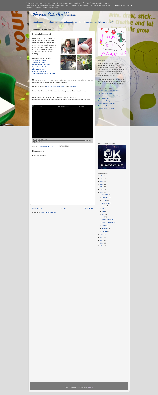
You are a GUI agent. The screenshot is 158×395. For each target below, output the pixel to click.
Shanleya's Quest (38, 69)
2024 (102, 181)
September (105, 203)
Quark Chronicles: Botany (41, 67)
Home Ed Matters (54, 15)
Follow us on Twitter (104, 106)
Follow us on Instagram (105, 101)
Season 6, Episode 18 (108, 222)
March (104, 225)
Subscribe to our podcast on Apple (109, 91)
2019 (102, 234)
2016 (102, 243)
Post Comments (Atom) (48, 212)
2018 (102, 237)
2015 (102, 246)
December (105, 195)
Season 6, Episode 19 (108, 219)
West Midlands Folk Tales (41, 65)
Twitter (63, 86)
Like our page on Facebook (106, 103)
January (104, 231)
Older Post (88, 208)
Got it (129, 5)
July (103, 208)
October (104, 200)
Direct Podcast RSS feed (106, 108)
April (103, 217)
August (104, 206)
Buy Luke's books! (103, 98)
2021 (102, 189)
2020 (102, 192)
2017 (102, 240)
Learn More (120, 5)
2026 (102, 176)
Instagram (56, 86)
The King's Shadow (39, 60)
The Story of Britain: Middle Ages (43, 73)
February (105, 228)
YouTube (49, 86)
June (103, 211)
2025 (102, 178)
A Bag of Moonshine (39, 71)
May (103, 214)
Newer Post (37, 208)
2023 (102, 184)
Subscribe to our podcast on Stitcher (109, 96)
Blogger (90, 387)
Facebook (72, 86)
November (105, 197)
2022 (102, 187)
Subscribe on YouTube (105, 93)
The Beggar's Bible (38, 62)
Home (63, 208)
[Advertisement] (111, 126)
